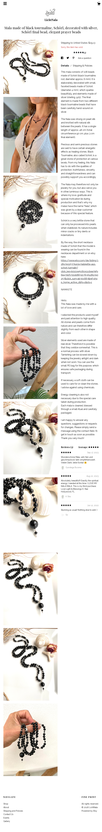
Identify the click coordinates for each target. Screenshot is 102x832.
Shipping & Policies (82, 65)
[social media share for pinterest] (73, 58)
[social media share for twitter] (68, 58)
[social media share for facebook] (62, 58)
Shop (5, 804)
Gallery (6, 821)
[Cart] (98, 4)
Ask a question (84, 58)
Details (65, 65)
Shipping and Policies (13, 811)
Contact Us (8, 814)
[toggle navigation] (5, 3)
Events (6, 818)
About (6, 807)
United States (80, 43)
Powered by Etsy (89, 811)
